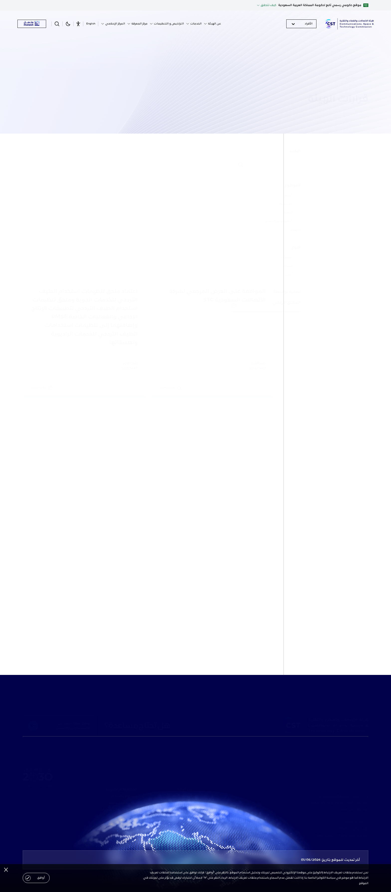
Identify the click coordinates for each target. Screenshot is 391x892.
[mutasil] (31, 24)
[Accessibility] (78, 23)
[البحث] (322, 164)
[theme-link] (68, 23)
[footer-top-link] (59, 725)
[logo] (349, 23)
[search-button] (57, 23)
